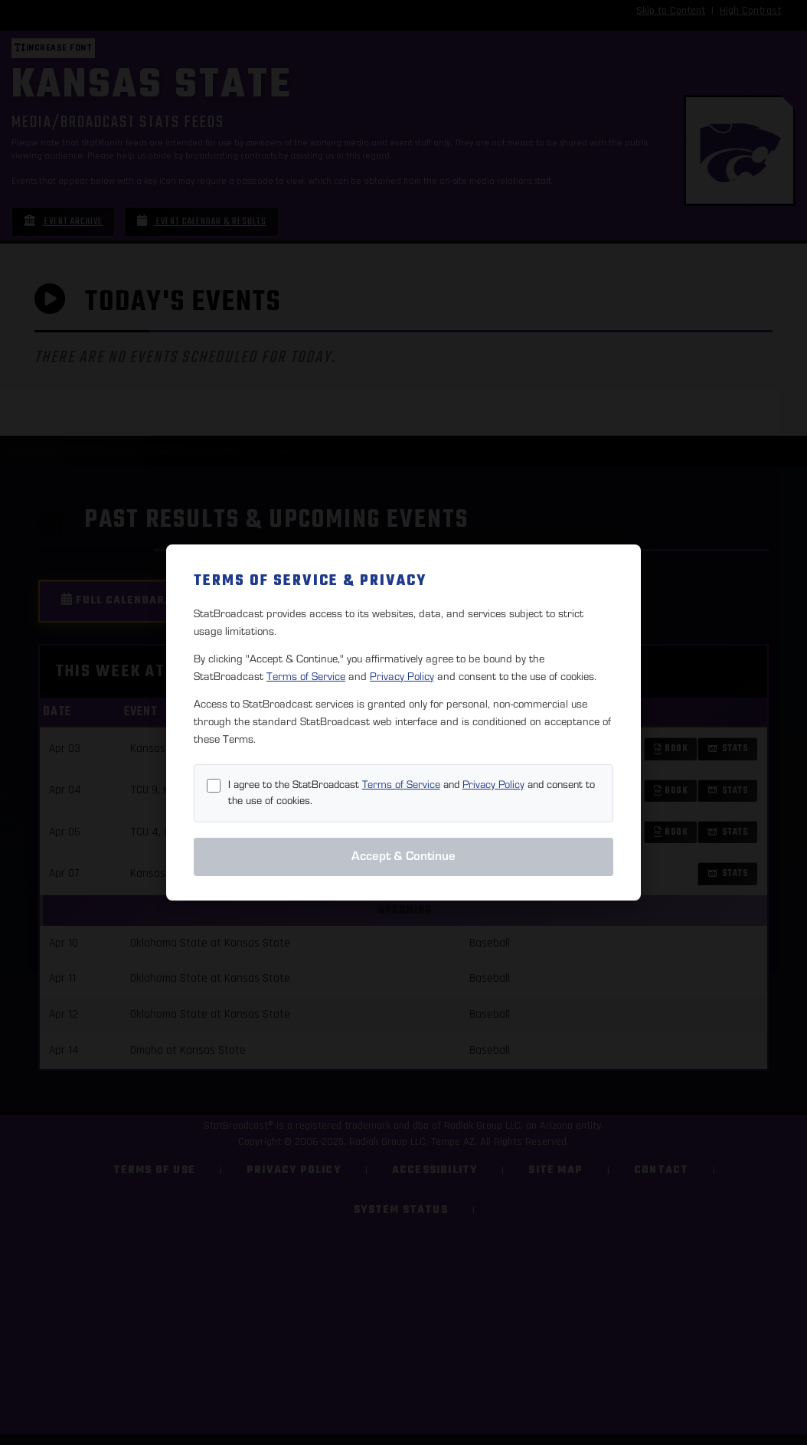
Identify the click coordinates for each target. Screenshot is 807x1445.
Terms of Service (305, 676)
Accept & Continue (403, 856)
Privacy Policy (402, 676)
